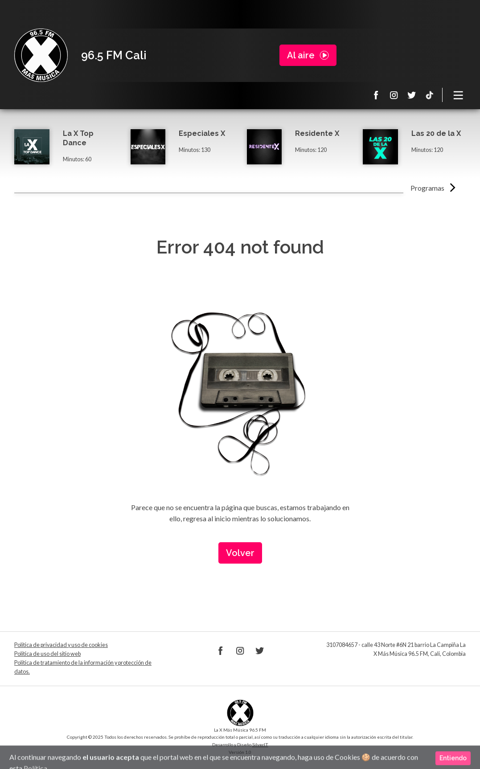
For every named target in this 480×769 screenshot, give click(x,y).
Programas (427, 188)
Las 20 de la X (436, 133)
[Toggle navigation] (458, 95)
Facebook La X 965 (376, 95)
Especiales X (202, 133)
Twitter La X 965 (411, 95)
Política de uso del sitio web (47, 653)
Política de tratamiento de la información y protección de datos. (83, 667)
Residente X (317, 133)
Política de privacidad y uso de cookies (61, 645)
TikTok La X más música (429, 95)
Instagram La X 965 (394, 95)
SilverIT (260, 744)
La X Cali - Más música (41, 55)
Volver (240, 553)
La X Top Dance (78, 138)
